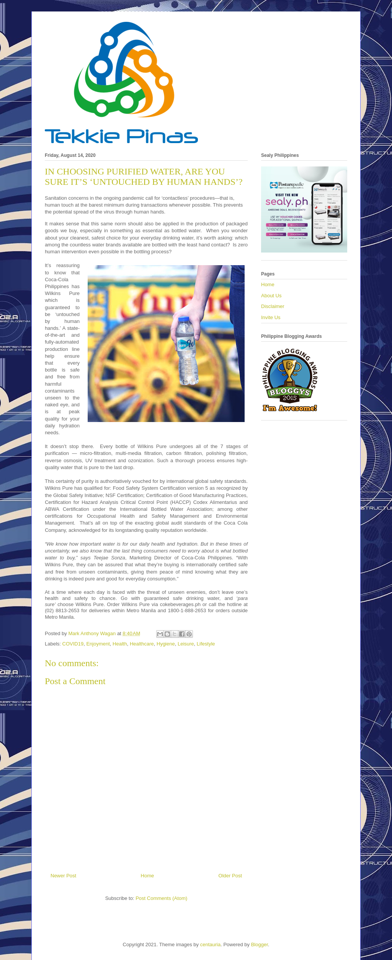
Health (120, 644)
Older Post (230, 876)
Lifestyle (206, 644)
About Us (271, 295)
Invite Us (271, 317)
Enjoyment (97, 644)
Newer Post (63, 876)
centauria (210, 944)
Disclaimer (272, 306)
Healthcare (142, 644)
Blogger (259, 944)
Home (147, 876)
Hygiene (166, 644)
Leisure (186, 644)
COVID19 (73, 644)
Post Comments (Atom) (161, 898)
